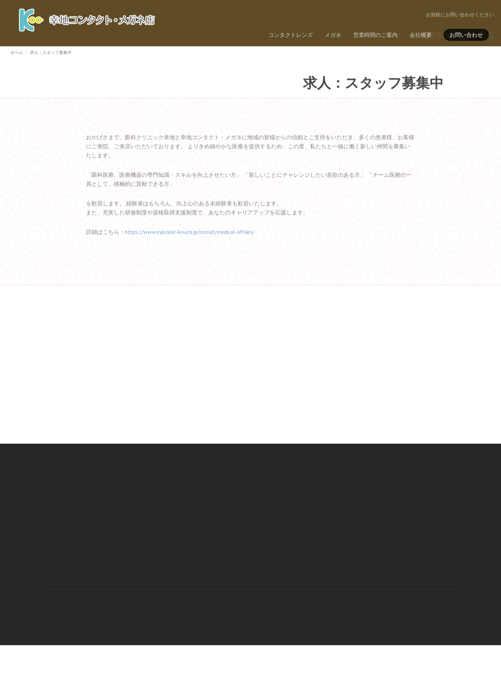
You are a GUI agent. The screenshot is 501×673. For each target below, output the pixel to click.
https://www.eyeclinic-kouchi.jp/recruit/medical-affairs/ (190, 236)
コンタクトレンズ (290, 34)
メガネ (333, 34)
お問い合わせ (466, 34)
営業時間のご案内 (375, 34)
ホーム (16, 52)
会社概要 (420, 34)
